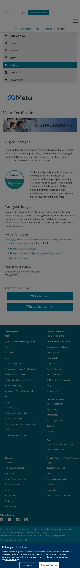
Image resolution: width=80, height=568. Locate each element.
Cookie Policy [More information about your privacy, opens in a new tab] (11, 561)
